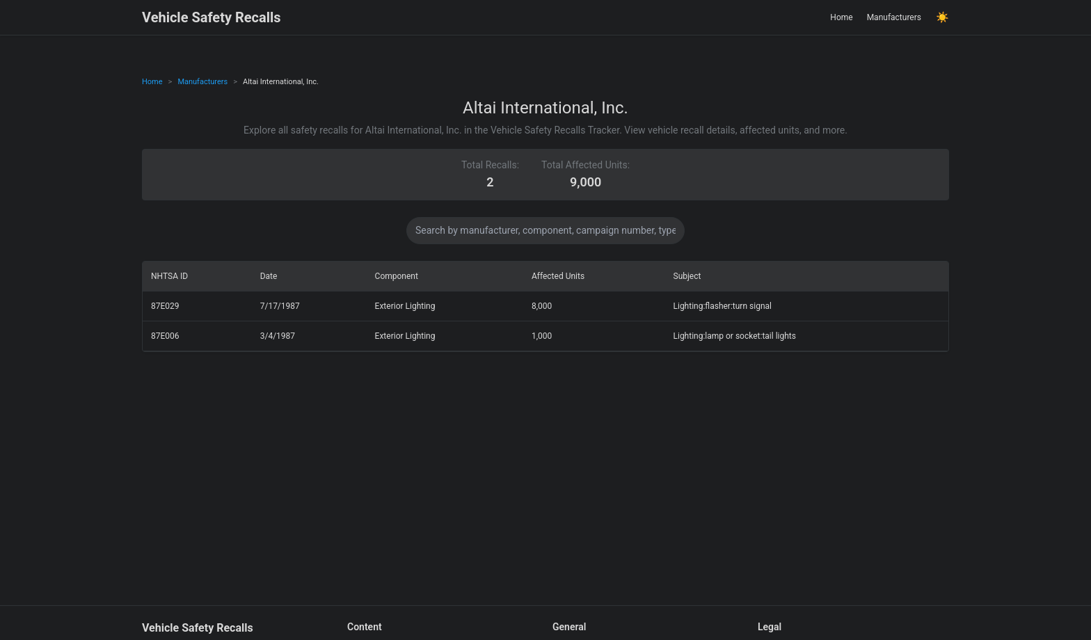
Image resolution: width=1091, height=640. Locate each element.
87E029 (165, 306)
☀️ (942, 17)
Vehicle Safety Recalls (211, 17)
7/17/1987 (280, 306)
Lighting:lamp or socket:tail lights (735, 336)
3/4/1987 (277, 336)
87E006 (165, 336)
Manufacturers (894, 17)
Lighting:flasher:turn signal (723, 306)
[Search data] (545, 230)
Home (841, 17)
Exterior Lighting (405, 306)
